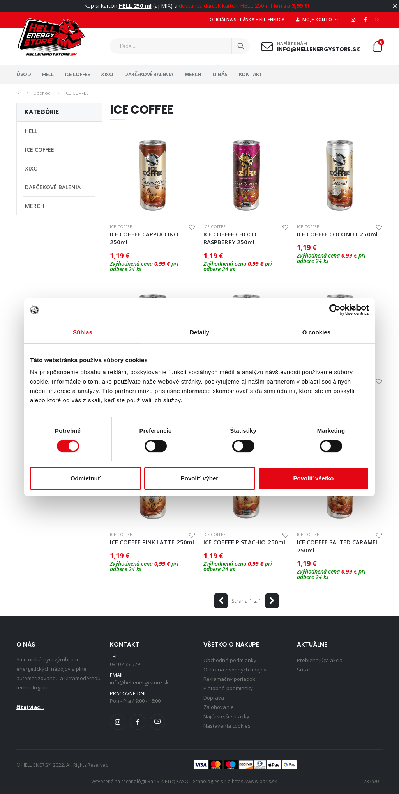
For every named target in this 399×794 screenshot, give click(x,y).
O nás (220, 74)
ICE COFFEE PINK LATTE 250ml (152, 542)
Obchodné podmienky (229, 660)
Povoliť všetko (313, 478)
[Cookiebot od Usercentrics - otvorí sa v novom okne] (335, 310)
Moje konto (314, 19)
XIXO (107, 74)
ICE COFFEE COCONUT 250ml (337, 234)
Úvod (23, 74)
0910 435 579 (125, 664)
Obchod (42, 93)
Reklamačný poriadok (229, 678)
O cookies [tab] (316, 332)
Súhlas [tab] (82, 332)
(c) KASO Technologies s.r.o (200, 781)
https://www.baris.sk (254, 781)
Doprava (213, 697)
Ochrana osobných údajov (235, 669)
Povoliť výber (199, 478)
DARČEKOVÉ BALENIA (148, 74)
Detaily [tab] (199, 332)
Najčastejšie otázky (226, 716)
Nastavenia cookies (227, 725)
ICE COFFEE (77, 74)
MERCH (193, 74)
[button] (377, 48)
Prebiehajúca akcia (320, 660)
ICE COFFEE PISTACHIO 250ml (244, 542)
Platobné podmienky (228, 688)
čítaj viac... (30, 707)
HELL (47, 74)
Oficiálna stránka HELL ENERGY (247, 19)
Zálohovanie (218, 707)
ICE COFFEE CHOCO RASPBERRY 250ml (229, 238)
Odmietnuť (86, 478)
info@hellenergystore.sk (318, 49)
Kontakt (251, 74)
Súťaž (304, 669)
